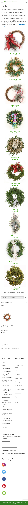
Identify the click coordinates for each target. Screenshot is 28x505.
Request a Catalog (19, 389)
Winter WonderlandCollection (15, 261)
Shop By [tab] (4, 297)
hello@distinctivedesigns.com (9, 447)
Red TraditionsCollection (15, 183)
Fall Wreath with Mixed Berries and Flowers (7, 326)
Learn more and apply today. (7, 413)
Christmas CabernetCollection (15, 53)
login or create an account (6, 403)
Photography (18, 382)
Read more (4, 427)
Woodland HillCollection (15, 288)
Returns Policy (18, 393)
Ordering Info (18, 378)
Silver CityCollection (15, 209)
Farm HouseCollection (15, 105)
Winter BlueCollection (15, 235)
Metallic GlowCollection (15, 157)
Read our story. (5, 385)
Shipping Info (18, 396)
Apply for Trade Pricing (19, 366)
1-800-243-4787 (6, 441)
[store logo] (10, 2)
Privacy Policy (18, 385)
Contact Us (17, 374)
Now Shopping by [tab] (6, 302)
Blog (16, 370)
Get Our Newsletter (20, 402)
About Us (17, 361)
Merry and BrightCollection (15, 131)
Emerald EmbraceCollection (15, 79)
